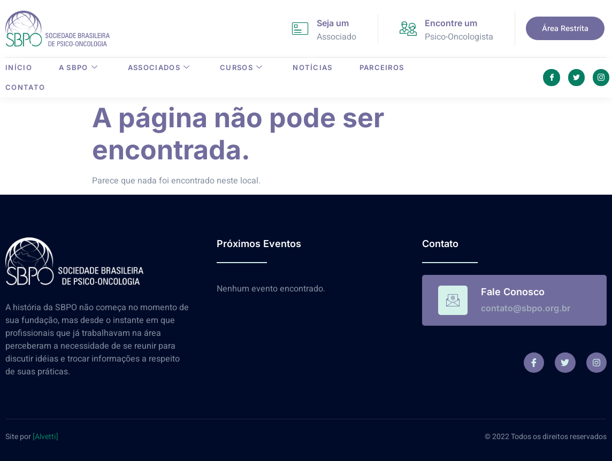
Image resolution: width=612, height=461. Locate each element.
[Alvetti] (45, 436)
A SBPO (78, 67)
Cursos (241, 67)
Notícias (312, 67)
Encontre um (451, 23)
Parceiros (381, 67)
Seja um (333, 23)
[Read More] (514, 300)
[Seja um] (300, 28)
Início (18, 67)
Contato (25, 87)
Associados (159, 67)
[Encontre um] (408, 28)
